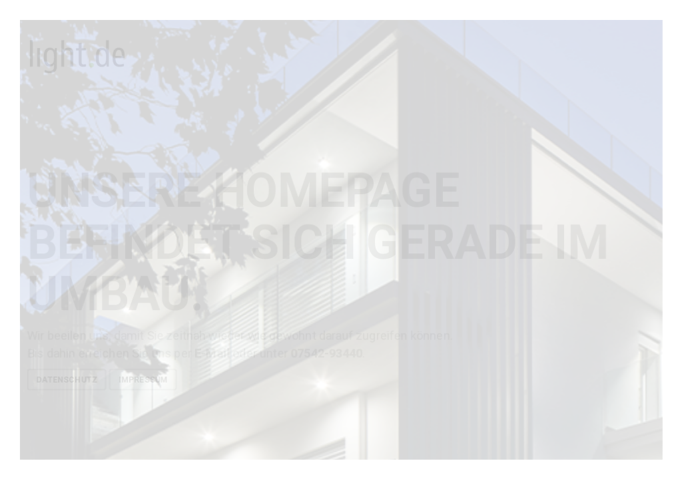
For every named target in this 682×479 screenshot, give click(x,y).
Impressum (143, 379)
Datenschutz (66, 379)
